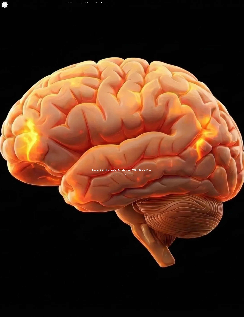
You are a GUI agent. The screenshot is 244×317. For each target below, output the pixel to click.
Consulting (79, 3)
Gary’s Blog (96, 3)
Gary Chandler (69, 3)
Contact (88, 3)
